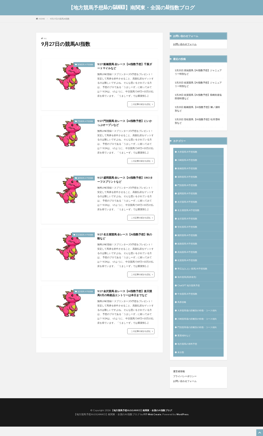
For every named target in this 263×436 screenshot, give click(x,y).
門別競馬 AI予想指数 (85, 122)
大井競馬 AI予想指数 (188, 152)
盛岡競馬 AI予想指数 (85, 180)
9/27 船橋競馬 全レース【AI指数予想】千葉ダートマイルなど (125, 66)
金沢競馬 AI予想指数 (85, 295)
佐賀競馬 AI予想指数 (188, 265)
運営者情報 (179, 380)
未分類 (181, 361)
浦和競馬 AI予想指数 (188, 178)
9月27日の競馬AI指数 (59, 18)
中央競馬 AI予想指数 (188, 300)
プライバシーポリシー (185, 385)
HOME (42, 19)
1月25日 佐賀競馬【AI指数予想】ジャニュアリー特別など (198, 84)
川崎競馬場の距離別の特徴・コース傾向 (198, 326)
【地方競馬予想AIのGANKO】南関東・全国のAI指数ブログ (131, 7)
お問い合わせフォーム (185, 44)
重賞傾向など (184, 344)
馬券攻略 (182, 309)
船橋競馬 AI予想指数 (85, 64)
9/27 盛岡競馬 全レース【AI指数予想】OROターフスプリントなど (123, 182)
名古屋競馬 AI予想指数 (84, 237)
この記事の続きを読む (141, 105)
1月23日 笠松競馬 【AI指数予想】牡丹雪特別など (197, 121)
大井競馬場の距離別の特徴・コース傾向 (198, 318)
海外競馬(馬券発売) (187, 283)
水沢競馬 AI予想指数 (188, 204)
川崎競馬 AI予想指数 (188, 160)
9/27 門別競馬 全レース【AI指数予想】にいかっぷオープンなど (125, 124)
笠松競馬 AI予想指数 (188, 230)
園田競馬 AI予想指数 (188, 239)
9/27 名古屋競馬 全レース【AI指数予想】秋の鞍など (125, 239)
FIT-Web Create (151, 423)
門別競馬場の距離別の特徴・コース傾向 (198, 335)
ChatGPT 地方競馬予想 (189, 291)
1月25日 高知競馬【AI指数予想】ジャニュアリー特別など (198, 72)
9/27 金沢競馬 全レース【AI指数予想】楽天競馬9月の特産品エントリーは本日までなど (125, 299)
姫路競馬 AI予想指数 (188, 248)
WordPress (183, 423)
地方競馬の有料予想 (188, 353)
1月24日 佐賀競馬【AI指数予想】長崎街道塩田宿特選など (198, 96)
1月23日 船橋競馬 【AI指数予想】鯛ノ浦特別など (197, 109)
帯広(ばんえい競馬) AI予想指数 (193, 274)
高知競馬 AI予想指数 (188, 257)
